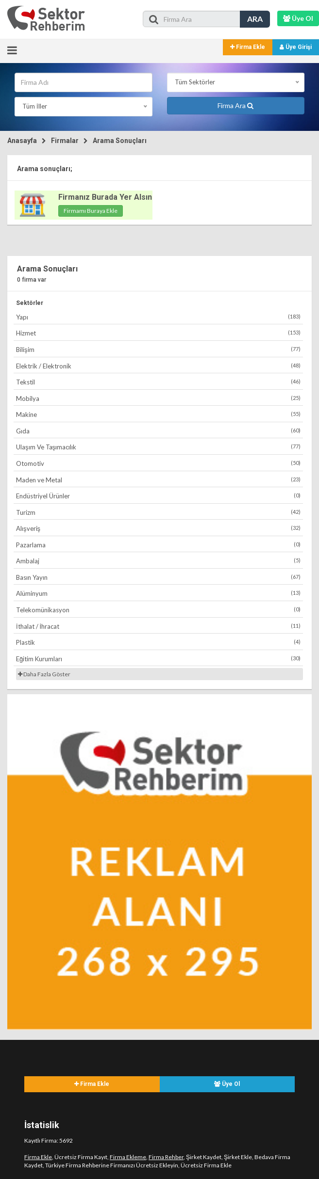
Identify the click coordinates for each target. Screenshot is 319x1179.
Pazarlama (158, 545)
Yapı (158, 317)
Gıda (158, 431)
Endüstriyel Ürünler (158, 496)
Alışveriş (158, 528)
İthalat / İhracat (158, 626)
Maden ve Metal (158, 480)
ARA (255, 18)
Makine (158, 414)
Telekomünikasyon (158, 609)
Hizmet (158, 333)
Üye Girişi (296, 47)
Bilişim (158, 349)
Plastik (158, 642)
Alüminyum (158, 593)
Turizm (158, 512)
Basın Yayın (158, 577)
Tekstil (158, 382)
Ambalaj (158, 561)
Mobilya (158, 398)
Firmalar (65, 140)
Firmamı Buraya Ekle (91, 210)
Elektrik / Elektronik (158, 366)
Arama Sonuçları (120, 140)
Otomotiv (158, 463)
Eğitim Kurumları (158, 658)
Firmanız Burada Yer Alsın (105, 197)
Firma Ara (235, 105)
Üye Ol (227, 1084)
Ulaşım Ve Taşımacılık (158, 447)
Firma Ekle (247, 47)
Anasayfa (22, 140)
